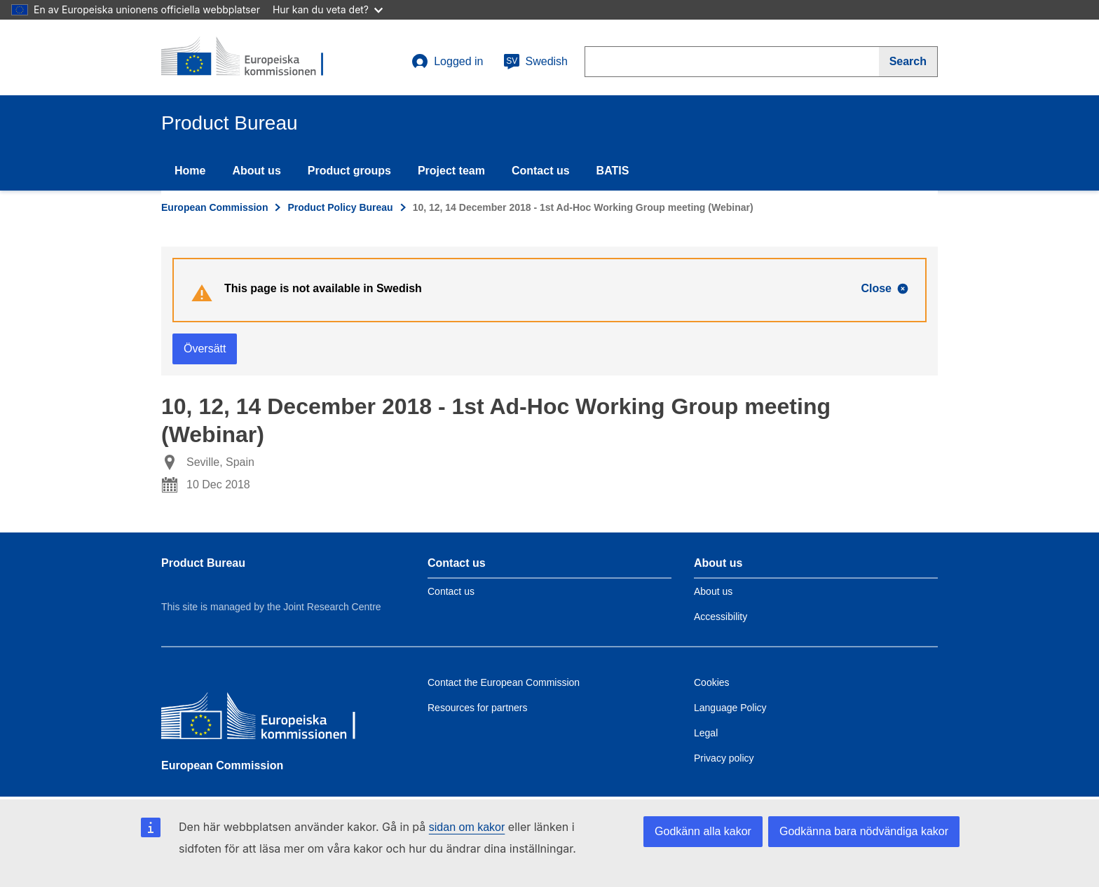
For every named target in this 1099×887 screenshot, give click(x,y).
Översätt (205, 349)
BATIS (612, 171)
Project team (451, 171)
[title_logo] (246, 57)
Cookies (712, 682)
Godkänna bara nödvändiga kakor (863, 831)
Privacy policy (724, 758)
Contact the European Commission (504, 682)
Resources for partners (477, 707)
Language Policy (730, 707)
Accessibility (720, 616)
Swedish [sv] (535, 61)
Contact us (541, 171)
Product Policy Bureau (339, 207)
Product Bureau (203, 563)
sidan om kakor (467, 827)
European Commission (214, 207)
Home (190, 171)
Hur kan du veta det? (328, 9)
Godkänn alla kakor (703, 831)
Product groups (349, 171)
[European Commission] (262, 719)
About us (256, 171)
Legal (706, 732)
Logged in (447, 61)
